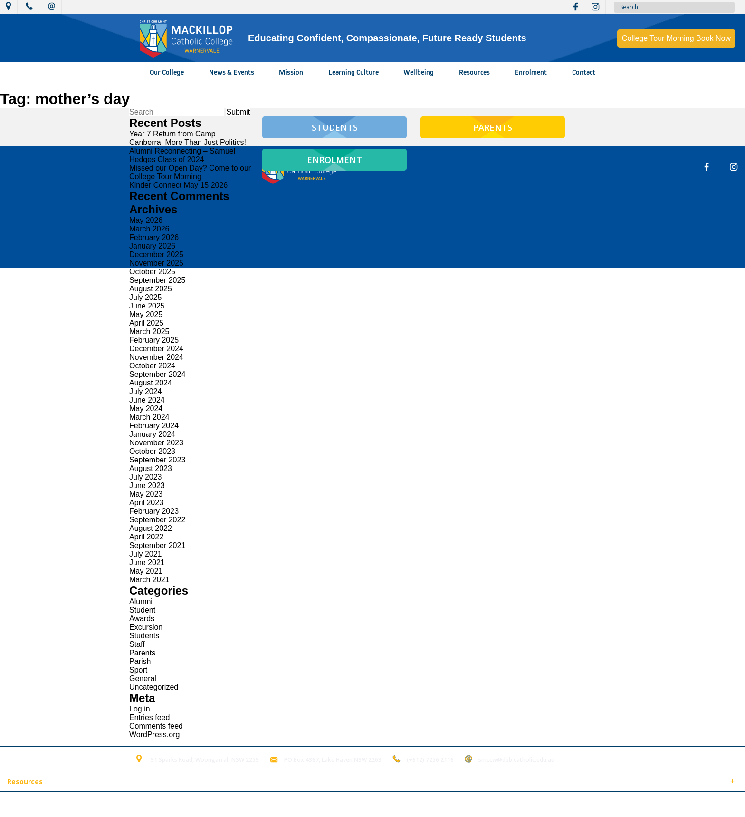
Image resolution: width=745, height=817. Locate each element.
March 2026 (149, 229)
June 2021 (147, 562)
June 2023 (147, 485)
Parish (140, 661)
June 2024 (147, 400)
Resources (474, 72)
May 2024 (145, 408)
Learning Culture (353, 72)
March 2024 (149, 417)
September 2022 (157, 520)
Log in (139, 709)
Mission (291, 72)
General (142, 678)
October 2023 (152, 451)
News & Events (231, 72)
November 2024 (156, 357)
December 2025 (156, 254)
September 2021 (157, 545)
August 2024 (150, 383)
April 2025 (146, 323)
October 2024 (152, 366)
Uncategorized (153, 687)
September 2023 (157, 460)
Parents (142, 653)
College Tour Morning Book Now (676, 38)
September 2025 (157, 280)
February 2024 (154, 426)
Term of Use (163, 804)
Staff (137, 644)
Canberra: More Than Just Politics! (187, 142)
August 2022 (150, 528)
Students (144, 636)
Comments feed (156, 726)
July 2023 (145, 477)
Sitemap (123, 804)
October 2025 (152, 272)
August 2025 (150, 289)
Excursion (145, 627)
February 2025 (154, 340)
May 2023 (145, 494)
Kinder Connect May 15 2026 (178, 185)
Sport (138, 670)
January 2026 (152, 246)
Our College (167, 72)
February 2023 (154, 511)
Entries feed (149, 717)
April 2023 (146, 503)
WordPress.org (154, 734)
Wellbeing (418, 72)
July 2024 (145, 391)
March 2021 (149, 580)
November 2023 (156, 443)
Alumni (141, 601)
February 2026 (154, 237)
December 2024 (156, 349)
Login (200, 804)
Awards (141, 619)
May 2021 (145, 571)
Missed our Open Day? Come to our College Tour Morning (190, 172)
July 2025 (145, 297)
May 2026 (145, 220)
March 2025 (149, 331)
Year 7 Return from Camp (172, 134)
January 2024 (152, 434)
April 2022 (146, 537)
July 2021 (145, 554)
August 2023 (150, 468)
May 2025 (145, 314)
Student (142, 610)
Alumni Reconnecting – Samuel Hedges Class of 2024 (182, 155)
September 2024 (157, 374)
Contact (583, 72)
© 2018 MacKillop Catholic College (53, 804)
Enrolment (531, 72)
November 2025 (156, 263)
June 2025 (147, 306)
